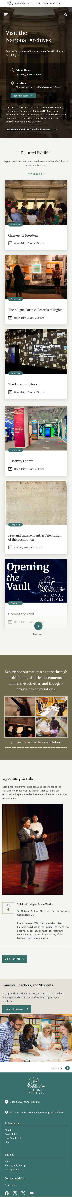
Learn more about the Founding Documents (32, 129)
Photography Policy (15, 1165)
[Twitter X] (24, 1193)
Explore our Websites (52, 3)
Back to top (57, 1068)
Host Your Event (13, 1138)
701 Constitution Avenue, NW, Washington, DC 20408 (38, 87)
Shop (7, 1141)
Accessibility (11, 1133)
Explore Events (12, 958)
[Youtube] (32, 1193)
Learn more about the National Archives (39, 742)
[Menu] (6, 14)
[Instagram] (15, 1193)
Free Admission (20, 95)
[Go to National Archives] (36, 1085)
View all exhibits (36, 173)
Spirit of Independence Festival (35, 904)
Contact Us (10, 1185)
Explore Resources (14, 1008)
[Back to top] (60, 1068)
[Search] (65, 15)
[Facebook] (7, 1193)
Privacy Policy (12, 1169)
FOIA (7, 1161)
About (8, 1129)
